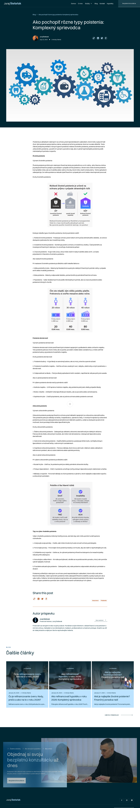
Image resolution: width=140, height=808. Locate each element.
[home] (12, 4)
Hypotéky (110, 3)
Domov (73, 3)
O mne (80, 3)
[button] (89, 3)
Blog (96, 3)
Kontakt (102, 3)
